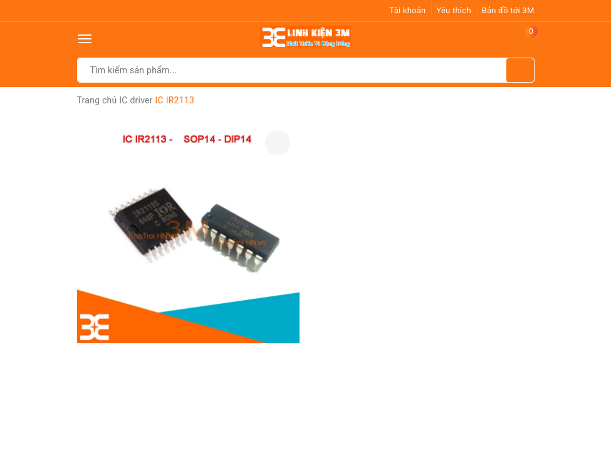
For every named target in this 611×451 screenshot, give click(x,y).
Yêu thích (453, 10)
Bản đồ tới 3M (508, 10)
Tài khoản (407, 10)
